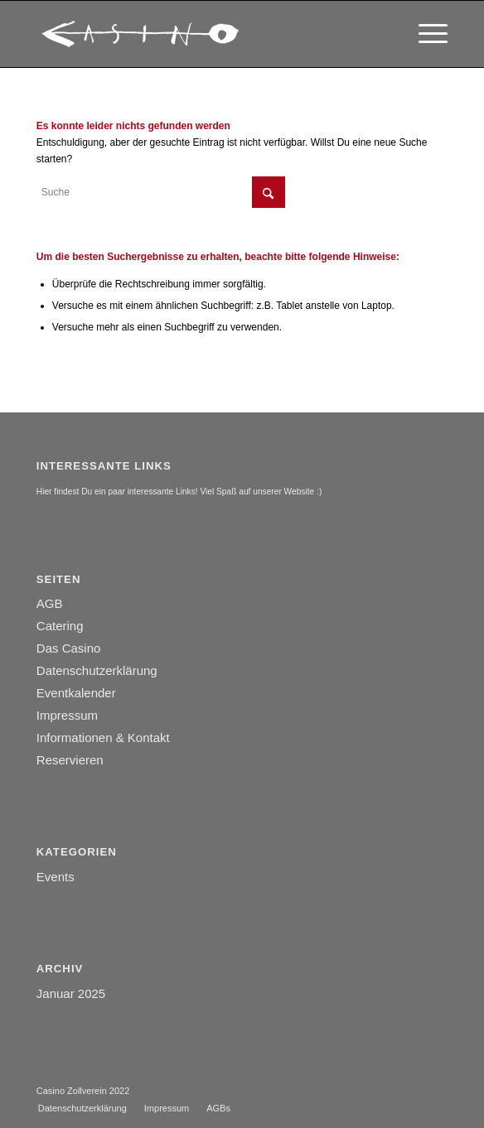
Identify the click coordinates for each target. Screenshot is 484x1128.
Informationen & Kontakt (103, 737)
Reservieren (70, 760)
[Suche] (160, 192)
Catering (60, 626)
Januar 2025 (70, 993)
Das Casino (68, 648)
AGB (49, 603)
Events (55, 877)
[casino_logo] (200, 34)
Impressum (67, 715)
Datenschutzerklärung (96, 670)
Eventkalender (76, 693)
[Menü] (425, 34)
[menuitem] (425, 34)
